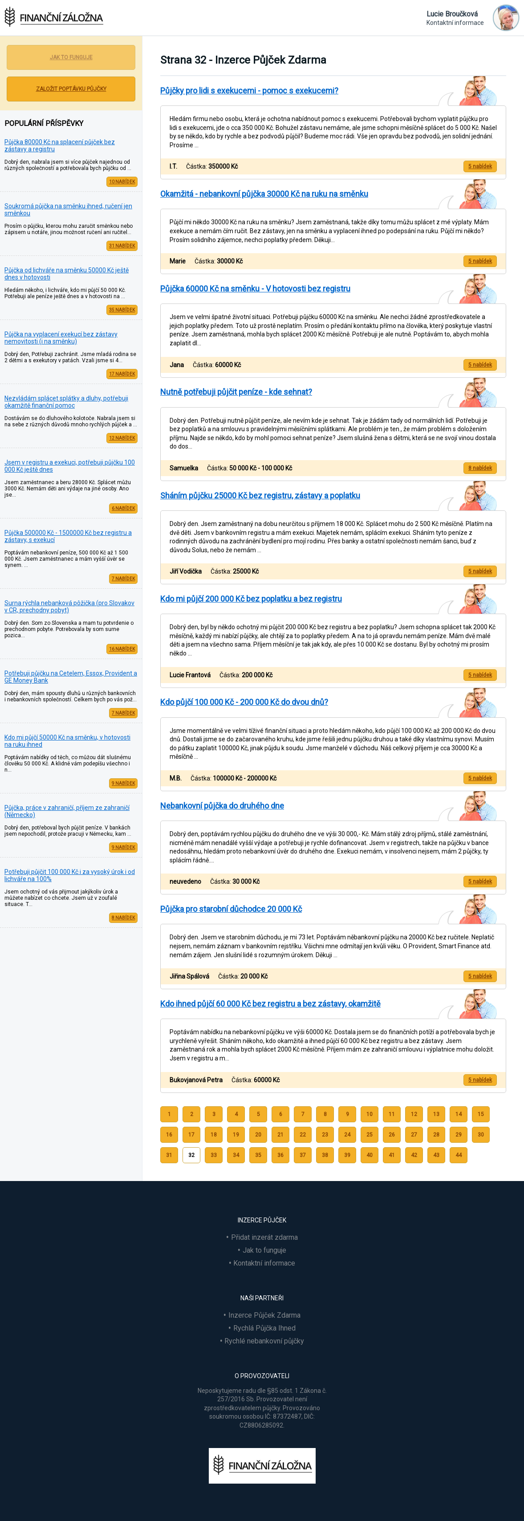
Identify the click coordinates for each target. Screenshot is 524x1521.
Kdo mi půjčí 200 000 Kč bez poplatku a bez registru (251, 598)
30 (481, 1135)
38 (325, 1155)
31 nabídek (122, 245)
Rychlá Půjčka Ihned (264, 1328)
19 (236, 1135)
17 (191, 1135)
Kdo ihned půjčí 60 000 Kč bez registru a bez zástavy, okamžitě (270, 1003)
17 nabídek (122, 374)
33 (214, 1155)
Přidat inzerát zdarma (264, 1237)
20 (258, 1135)
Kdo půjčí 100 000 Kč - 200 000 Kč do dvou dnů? (244, 702)
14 (458, 1114)
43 (436, 1155)
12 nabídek (122, 438)
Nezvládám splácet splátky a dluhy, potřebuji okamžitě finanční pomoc (66, 402)
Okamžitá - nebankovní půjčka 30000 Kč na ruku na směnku (264, 193)
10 (369, 1114)
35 (258, 1155)
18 (214, 1135)
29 (458, 1135)
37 (303, 1155)
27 (414, 1135)
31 (169, 1155)
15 (481, 1114)
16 (169, 1135)
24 (347, 1135)
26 (392, 1135)
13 (436, 1114)
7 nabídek (123, 578)
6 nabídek (123, 508)
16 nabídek (122, 649)
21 (280, 1135)
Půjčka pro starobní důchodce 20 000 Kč (231, 909)
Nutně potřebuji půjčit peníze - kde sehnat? (236, 391)
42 (414, 1155)
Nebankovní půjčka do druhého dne (222, 805)
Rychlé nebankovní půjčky (264, 1341)
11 (392, 1114)
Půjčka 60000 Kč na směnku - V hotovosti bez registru (255, 288)
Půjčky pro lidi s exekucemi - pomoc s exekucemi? (249, 90)
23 (325, 1135)
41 (392, 1155)
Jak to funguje (71, 57)
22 (303, 1135)
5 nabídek (480, 166)
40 (369, 1155)
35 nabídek (122, 309)
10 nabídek (122, 181)
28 (436, 1135)
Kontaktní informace (264, 1263)
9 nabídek (123, 783)
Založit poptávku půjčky (71, 89)
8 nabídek (123, 917)
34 (236, 1155)
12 (414, 1114)
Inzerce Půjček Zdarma (264, 1315)
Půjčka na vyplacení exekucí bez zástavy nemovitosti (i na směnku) (61, 338)
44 (458, 1155)
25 (369, 1135)
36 (280, 1155)
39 (347, 1155)
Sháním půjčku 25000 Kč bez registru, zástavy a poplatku (260, 495)
